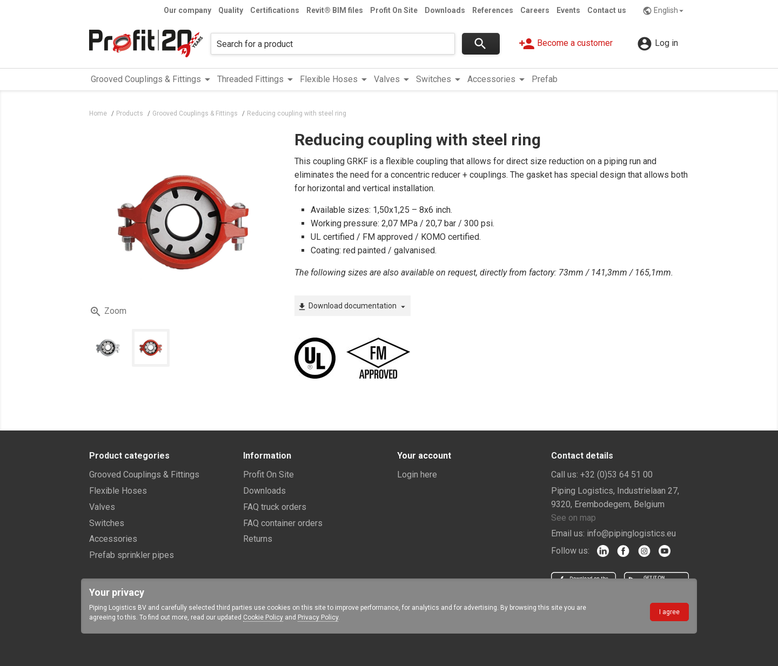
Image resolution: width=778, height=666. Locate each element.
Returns (257, 539)
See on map (573, 518)
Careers (534, 10)
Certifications (274, 10)
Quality (230, 10)
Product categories (129, 455)
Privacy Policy (318, 617)
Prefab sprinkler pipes (131, 555)
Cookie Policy (263, 617)
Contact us (606, 10)
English (664, 10)
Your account (424, 455)
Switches (106, 523)
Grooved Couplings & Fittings (144, 474)
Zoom (107, 311)
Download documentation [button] (352, 306)
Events (568, 10)
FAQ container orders (283, 523)
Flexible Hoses (118, 491)
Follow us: (570, 551)
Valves (102, 507)
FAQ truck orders (274, 507)
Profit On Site (394, 10)
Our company (187, 10)
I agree (669, 612)
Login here (417, 474)
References (492, 10)
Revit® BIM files (334, 10)
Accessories (113, 539)
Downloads (445, 10)
